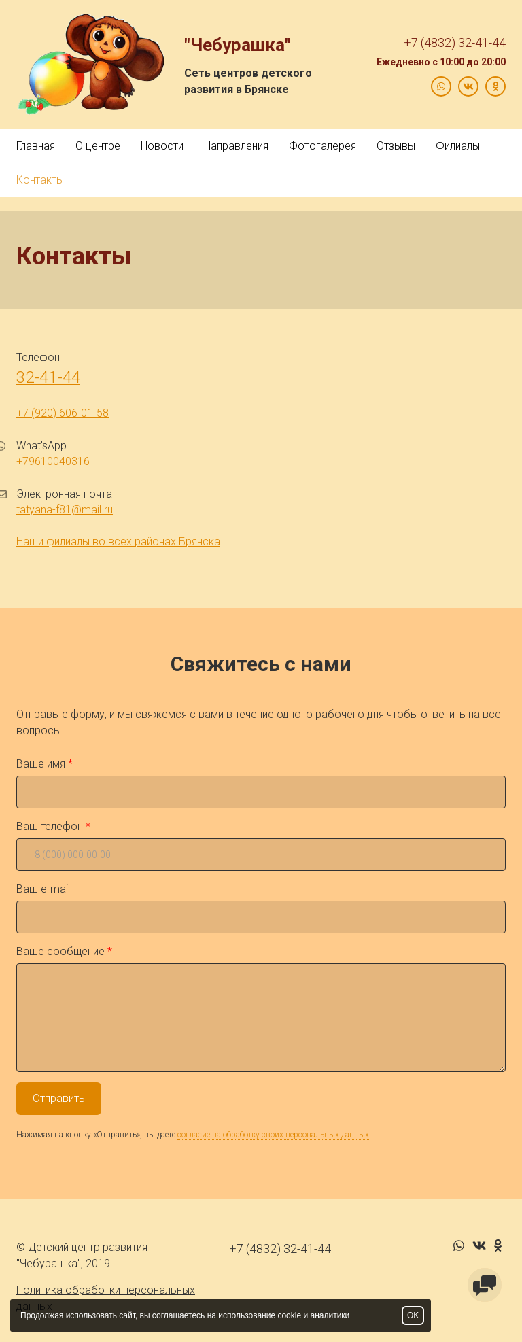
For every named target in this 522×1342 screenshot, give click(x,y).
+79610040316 (53, 461)
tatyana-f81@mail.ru (64, 509)
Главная (35, 145)
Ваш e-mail (43, 888)
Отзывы (396, 145)
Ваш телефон (49, 826)
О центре (97, 145)
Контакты (40, 179)
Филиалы (458, 145)
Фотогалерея (322, 145)
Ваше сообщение (60, 951)
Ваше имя (40, 763)
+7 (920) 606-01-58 (62, 413)
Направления (236, 145)
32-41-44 (48, 377)
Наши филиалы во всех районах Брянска (118, 541)
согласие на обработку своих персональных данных (273, 1134)
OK (413, 1315)
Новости (162, 145)
